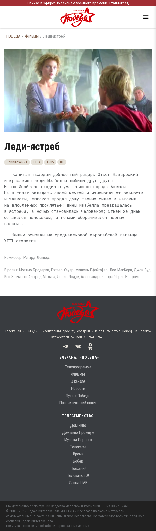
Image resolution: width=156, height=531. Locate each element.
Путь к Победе (78, 395)
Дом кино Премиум (78, 432)
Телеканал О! (78, 475)
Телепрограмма (78, 367)
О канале (78, 381)
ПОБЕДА (13, 36)
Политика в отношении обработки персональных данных (47, 526)
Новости (78, 388)
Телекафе (78, 446)
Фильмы (32, 36)
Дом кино (78, 425)
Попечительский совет (78, 402)
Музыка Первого (78, 439)
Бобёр (78, 461)
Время (78, 454)
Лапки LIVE (78, 482)
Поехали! (78, 468)
